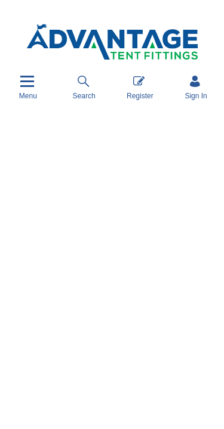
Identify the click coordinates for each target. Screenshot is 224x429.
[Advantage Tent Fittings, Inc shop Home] (112, 42)
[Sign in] (196, 87)
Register (140, 87)
